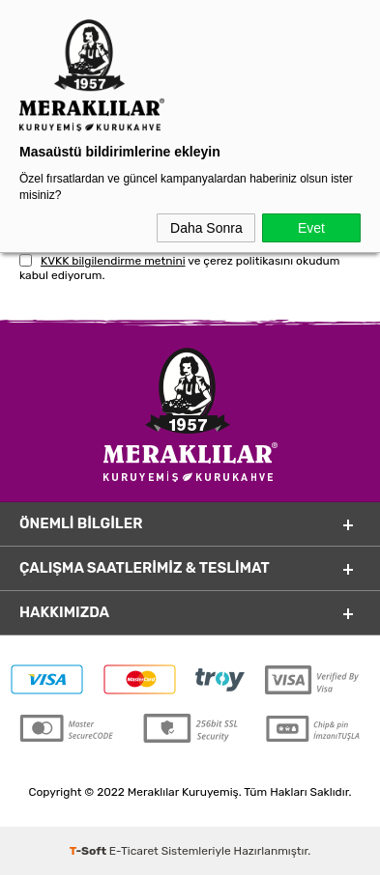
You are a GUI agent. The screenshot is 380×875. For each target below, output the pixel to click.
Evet (311, 228)
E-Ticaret (134, 851)
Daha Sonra (206, 228)
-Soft (89, 851)
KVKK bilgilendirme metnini (113, 261)
